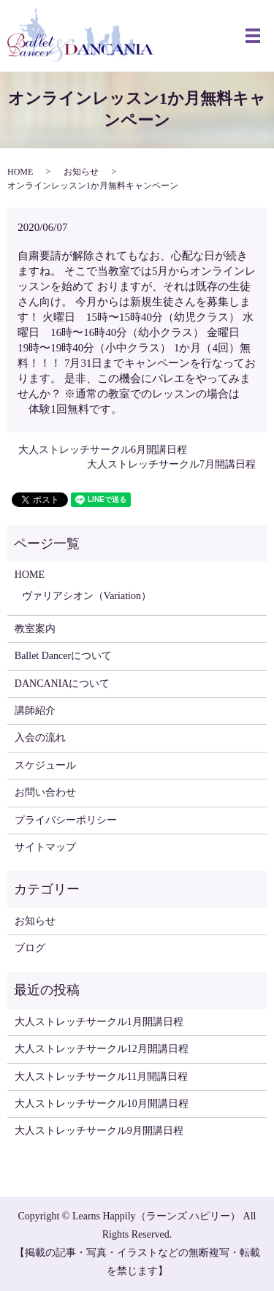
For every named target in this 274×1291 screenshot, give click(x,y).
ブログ (30, 947)
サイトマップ (45, 847)
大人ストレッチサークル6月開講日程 (102, 449)
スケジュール (45, 765)
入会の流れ (40, 737)
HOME (20, 172)
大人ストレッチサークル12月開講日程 (102, 1048)
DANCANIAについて (62, 683)
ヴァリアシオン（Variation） (86, 595)
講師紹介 (35, 710)
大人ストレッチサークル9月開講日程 (99, 1130)
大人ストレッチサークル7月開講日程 (171, 464)
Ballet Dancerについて (63, 655)
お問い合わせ (45, 792)
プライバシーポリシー (66, 820)
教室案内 (35, 628)
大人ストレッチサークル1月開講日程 (99, 1021)
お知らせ (81, 172)
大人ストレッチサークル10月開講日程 (102, 1103)
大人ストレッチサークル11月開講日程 (101, 1076)
